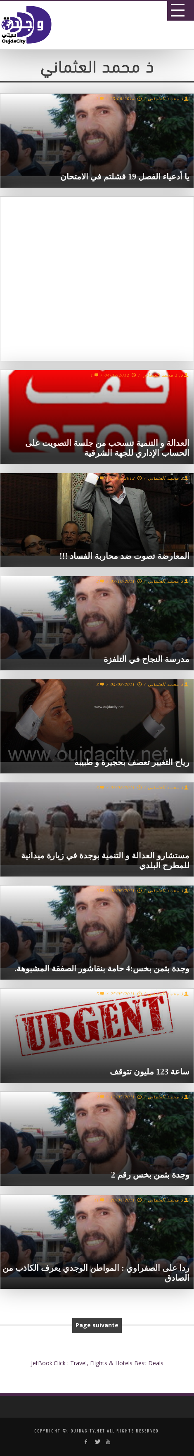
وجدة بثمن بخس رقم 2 (150, 1174)
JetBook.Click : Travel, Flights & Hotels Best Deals (97, 1363)
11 (100, 1199)
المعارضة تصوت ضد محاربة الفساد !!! (124, 556)
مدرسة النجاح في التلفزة (146, 659)
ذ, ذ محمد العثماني (162, 374)
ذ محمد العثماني (165, 98)
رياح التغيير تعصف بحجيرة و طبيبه (131, 762)
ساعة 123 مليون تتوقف (149, 1071)
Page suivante (97, 1325)
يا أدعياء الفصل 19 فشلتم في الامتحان (124, 176)
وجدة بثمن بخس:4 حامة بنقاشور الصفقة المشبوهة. (101, 968)
